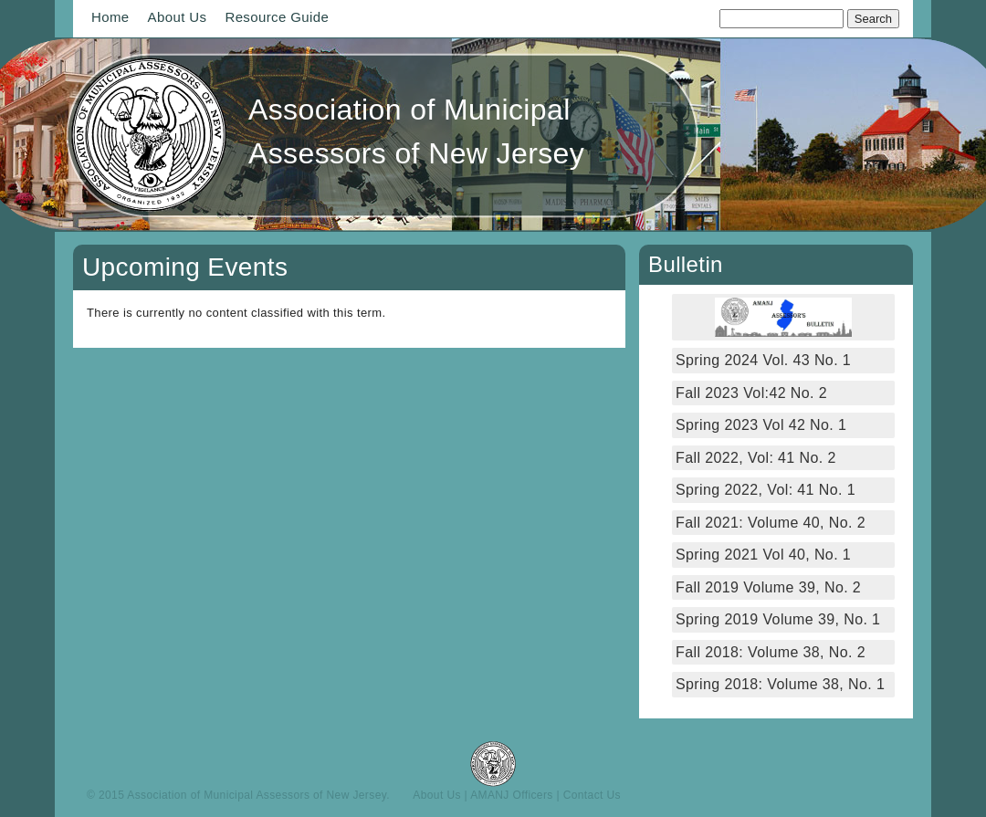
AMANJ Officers (511, 795)
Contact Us (592, 795)
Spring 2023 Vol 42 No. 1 (761, 425)
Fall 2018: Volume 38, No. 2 (770, 652)
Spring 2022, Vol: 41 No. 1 (765, 490)
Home (110, 17)
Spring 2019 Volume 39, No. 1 (778, 619)
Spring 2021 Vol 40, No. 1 (763, 554)
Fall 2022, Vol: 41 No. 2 (756, 458)
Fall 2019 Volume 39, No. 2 (768, 587)
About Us (177, 17)
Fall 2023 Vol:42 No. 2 (751, 393)
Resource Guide (277, 17)
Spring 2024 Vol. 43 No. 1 (763, 360)
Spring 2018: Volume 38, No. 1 (782, 684)
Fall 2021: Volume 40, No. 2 (770, 522)
